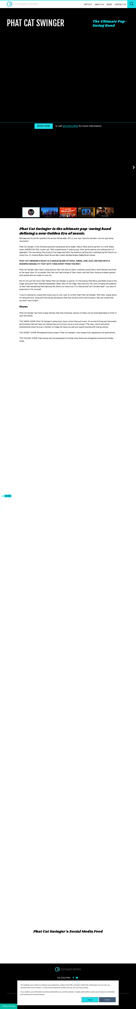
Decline (107, 1000)
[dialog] (68, 992)
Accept (90, 1000)
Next (132, 167)
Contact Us (120, 5)
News (109, 5)
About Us (99, 5)
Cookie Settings (8, 1006)
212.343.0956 (70, 126)
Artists (88, 5)
